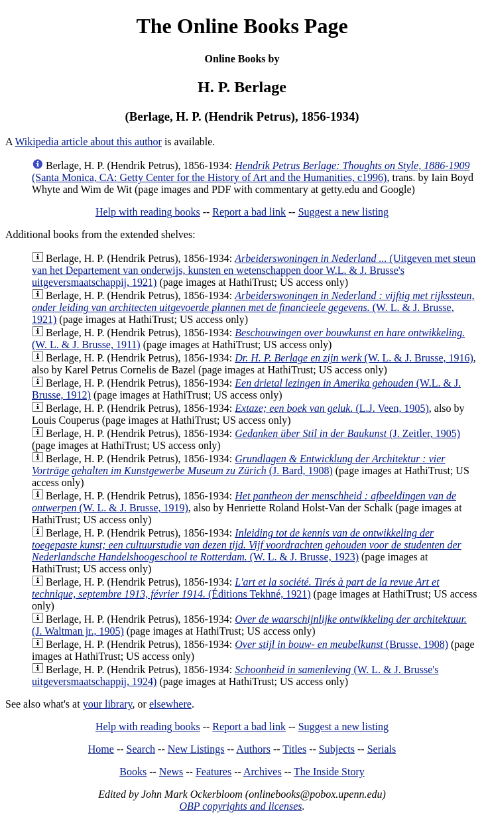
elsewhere (170, 704)
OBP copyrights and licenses (240, 806)
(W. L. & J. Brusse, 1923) (246, 544)
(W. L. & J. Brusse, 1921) (253, 307)
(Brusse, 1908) (341, 644)
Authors (253, 749)
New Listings (196, 749)
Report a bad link (249, 212)
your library (108, 704)
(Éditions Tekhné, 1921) (236, 588)
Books (133, 771)
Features (213, 771)
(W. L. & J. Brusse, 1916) (354, 357)
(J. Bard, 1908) (239, 464)
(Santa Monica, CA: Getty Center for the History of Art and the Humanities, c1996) (250, 171)
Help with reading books (147, 212)
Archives (262, 771)
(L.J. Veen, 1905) (332, 408)
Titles (294, 749)
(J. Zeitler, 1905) (347, 433)
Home (101, 749)
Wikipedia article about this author (88, 141)
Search (141, 749)
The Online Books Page (241, 26)
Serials (381, 749)
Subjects (337, 749)
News (171, 771)
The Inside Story (329, 771)
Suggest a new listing (343, 212)
